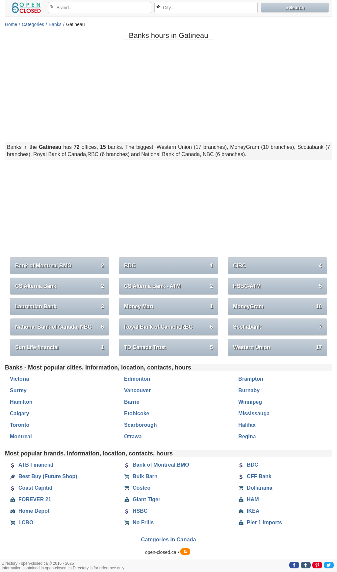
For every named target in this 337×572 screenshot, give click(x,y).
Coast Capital (31, 488)
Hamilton (21, 402)
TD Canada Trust (168, 347)
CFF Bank (255, 476)
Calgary (19, 413)
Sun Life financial (59, 347)
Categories (33, 24)
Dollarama (255, 488)
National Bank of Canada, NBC (59, 327)
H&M (248, 500)
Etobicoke (136, 413)
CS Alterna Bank (59, 286)
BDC (168, 266)
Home (11, 24)
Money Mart (168, 307)
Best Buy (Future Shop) (43, 476)
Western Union (277, 347)
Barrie (131, 402)
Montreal (21, 436)
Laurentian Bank (59, 307)
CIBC (277, 266)
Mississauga (254, 413)
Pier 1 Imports (260, 523)
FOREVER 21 (30, 500)
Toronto (19, 425)
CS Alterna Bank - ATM (168, 286)
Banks (55, 24)
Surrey (18, 390)
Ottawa (133, 436)
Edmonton (137, 379)
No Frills (139, 523)
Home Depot (29, 511)
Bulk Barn (141, 476)
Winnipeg (250, 402)
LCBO (21, 523)
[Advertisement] (168, 90)
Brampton (250, 379)
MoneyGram (277, 307)
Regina (247, 436)
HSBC (135, 511)
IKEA (248, 511)
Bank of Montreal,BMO (59, 266)
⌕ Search (295, 7)
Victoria (19, 379)
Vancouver (137, 390)
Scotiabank (277, 327)
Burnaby (249, 390)
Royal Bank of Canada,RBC (168, 327)
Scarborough (140, 425)
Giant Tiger (142, 500)
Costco (137, 488)
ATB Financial (31, 465)
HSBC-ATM (277, 286)
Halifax (246, 425)
